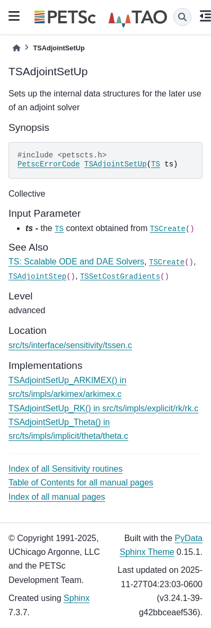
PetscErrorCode (48, 164)
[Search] (182, 17)
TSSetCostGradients (120, 276)
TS (155, 164)
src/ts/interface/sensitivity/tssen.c (70, 345)
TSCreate (168, 229)
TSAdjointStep (37, 276)
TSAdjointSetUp (115, 164)
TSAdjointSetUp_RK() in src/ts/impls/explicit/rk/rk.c (103, 408)
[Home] (16, 48)
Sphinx (77, 598)
